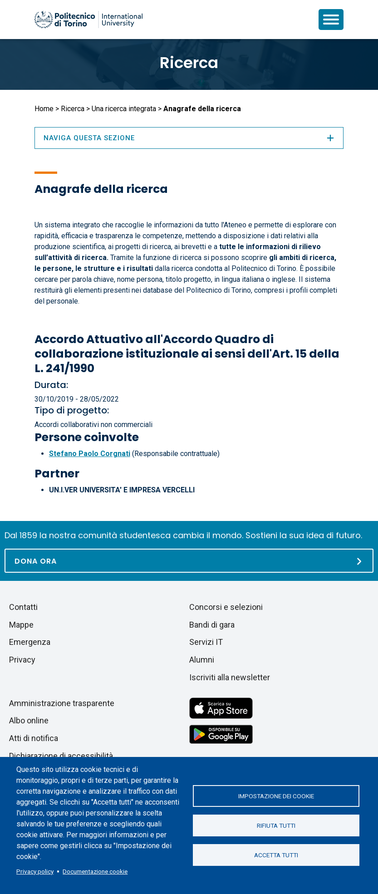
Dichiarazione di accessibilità (61, 756)
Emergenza (29, 642)
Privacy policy (35, 871)
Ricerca (189, 63)
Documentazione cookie (95, 871)
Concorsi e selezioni (226, 607)
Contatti (23, 607)
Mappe (21, 624)
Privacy (22, 659)
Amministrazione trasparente (61, 703)
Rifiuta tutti (276, 825)
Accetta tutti (276, 855)
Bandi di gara (212, 624)
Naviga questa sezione (189, 138)
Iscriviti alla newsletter (229, 677)
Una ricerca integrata (124, 108)
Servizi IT (206, 642)
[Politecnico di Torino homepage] (88, 19)
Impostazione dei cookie (276, 796)
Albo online (29, 720)
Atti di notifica (33, 738)
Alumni (201, 659)
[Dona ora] (189, 561)
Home (44, 108)
